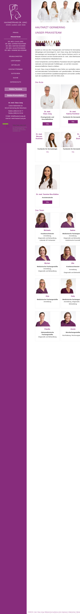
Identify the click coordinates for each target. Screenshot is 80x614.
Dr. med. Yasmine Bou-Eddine (15, 50)
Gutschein (15, 73)
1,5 (7, 126)
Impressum (65, 612)
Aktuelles (15, 65)
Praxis (15, 32)
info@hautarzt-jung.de (18, 116)
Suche (15, 78)
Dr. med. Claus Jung (15, 41)
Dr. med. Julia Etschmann (15, 48)
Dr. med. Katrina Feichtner (15, 44)
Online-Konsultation (15, 95)
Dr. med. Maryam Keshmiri (15, 46)
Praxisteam (15, 37)
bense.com (57, 612)
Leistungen (15, 60)
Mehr (23, 131)
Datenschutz (15, 82)
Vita (47, 124)
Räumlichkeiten (15, 56)
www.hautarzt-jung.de (18, 118)
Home (36, 21)
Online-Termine (15, 89)
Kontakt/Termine (16, 69)
